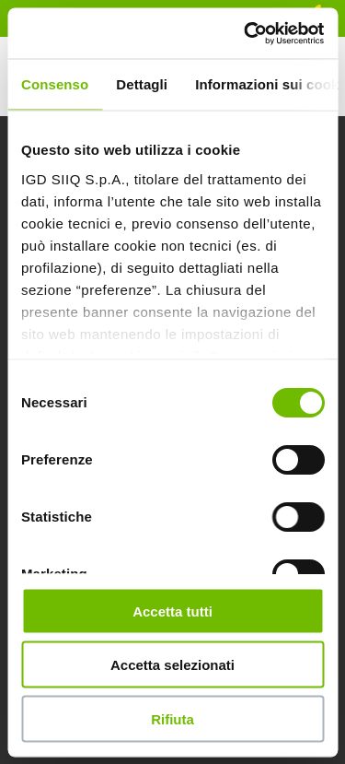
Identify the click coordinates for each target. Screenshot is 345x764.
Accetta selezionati (172, 665)
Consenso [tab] (54, 84)
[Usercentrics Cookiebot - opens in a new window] (245, 33)
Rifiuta (172, 718)
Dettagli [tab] (141, 84)
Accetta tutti (172, 610)
